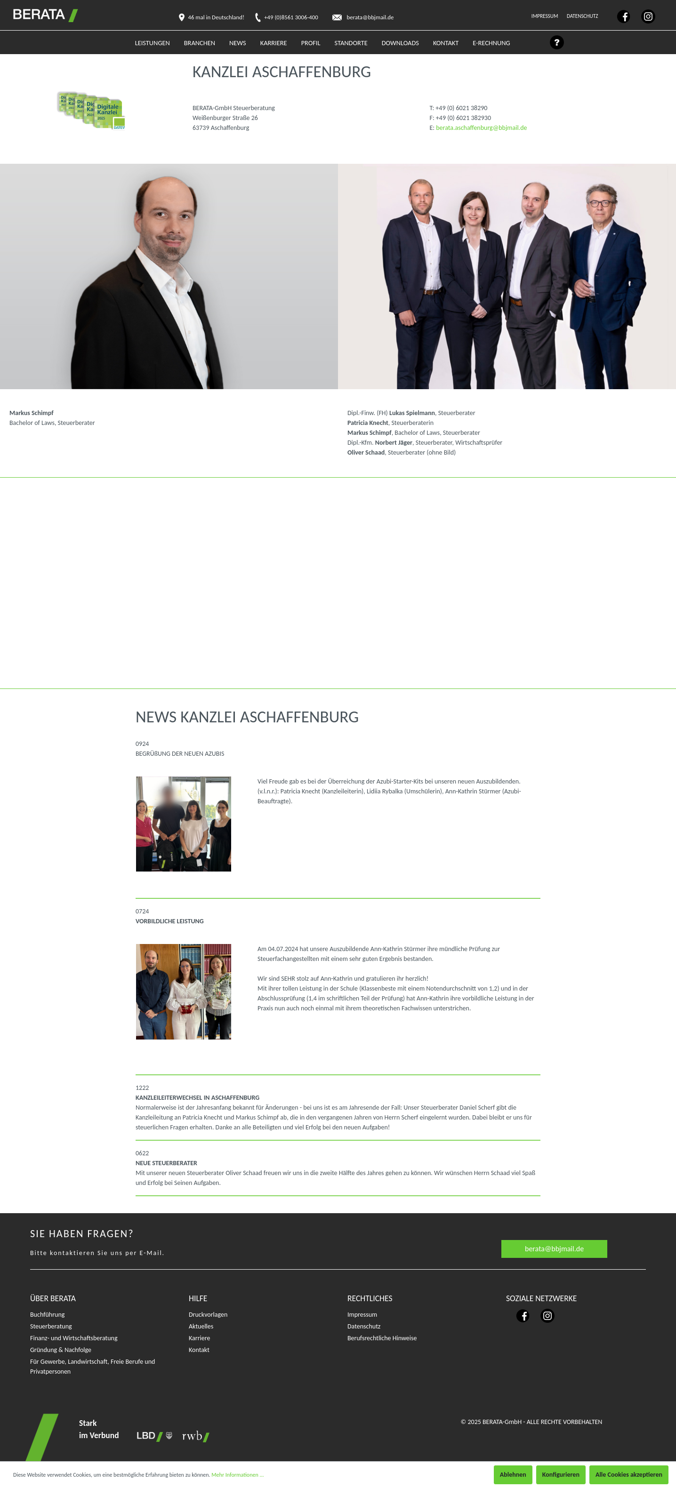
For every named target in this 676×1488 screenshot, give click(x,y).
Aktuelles (201, 1326)
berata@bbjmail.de (554, 1248)
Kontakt (199, 1350)
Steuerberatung (51, 1326)
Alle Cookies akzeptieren (629, 1475)
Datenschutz (583, 16)
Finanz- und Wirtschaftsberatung (73, 1338)
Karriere (199, 1338)
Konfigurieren (560, 1475)
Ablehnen (513, 1475)
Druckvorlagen (208, 1315)
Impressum (545, 16)
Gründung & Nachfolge (60, 1350)
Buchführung (47, 1315)
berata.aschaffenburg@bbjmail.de (481, 128)
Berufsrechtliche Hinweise (382, 1338)
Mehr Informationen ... (237, 1475)
